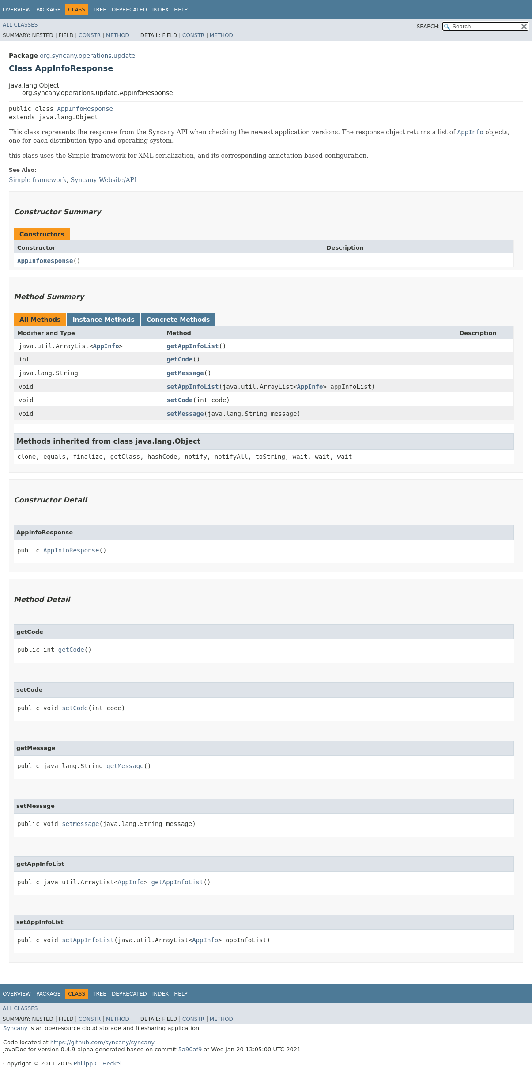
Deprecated (129, 10)
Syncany (15, 1028)
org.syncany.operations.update (87, 55)
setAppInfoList (192, 386)
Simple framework (38, 179)
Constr (90, 35)
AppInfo (106, 346)
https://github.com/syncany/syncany (102, 1042)
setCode (179, 399)
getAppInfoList (192, 346)
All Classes (20, 25)
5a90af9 (190, 1049)
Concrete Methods (178, 319)
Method (117, 35)
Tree (99, 10)
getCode (179, 359)
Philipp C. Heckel (98, 1063)
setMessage (185, 413)
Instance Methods (103, 319)
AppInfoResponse (85, 108)
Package (48, 10)
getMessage (185, 373)
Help (181, 10)
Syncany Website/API (104, 179)
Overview (17, 10)
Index (160, 10)
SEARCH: (428, 26)
